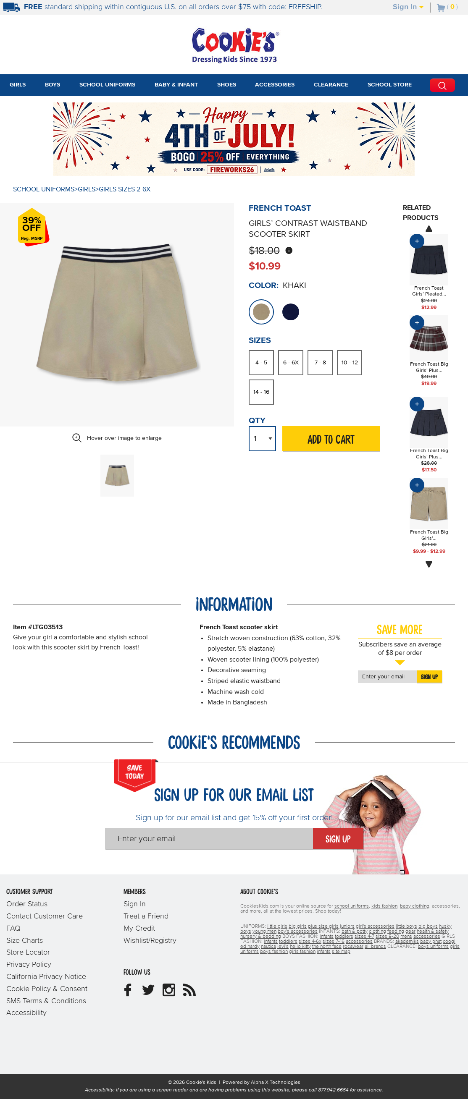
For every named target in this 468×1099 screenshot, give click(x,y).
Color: (264, 285)
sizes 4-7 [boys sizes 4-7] (364, 936)
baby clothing (414, 906)
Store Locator (28, 952)
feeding (395, 931)
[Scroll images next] (428, 564)
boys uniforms (433, 946)
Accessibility (26, 1013)
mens (406, 936)
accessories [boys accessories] (426, 936)
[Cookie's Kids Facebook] (127, 993)
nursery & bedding (260, 936)
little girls (277, 926)
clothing (377, 931)
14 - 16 (261, 392)
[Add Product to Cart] (417, 241)
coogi (449, 941)
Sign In (408, 7)
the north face (327, 946)
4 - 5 (261, 363)
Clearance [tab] (331, 85)
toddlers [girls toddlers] (288, 941)
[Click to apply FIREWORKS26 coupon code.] (230, 168)
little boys (406, 926)
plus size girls (323, 926)
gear (410, 931)
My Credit (139, 928)
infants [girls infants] (271, 941)
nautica (268, 946)
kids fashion (384, 906)
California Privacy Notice (46, 977)
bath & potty (355, 931)
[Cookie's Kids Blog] (189, 993)
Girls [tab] (18, 85)
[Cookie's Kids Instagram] (169, 993)
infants (324, 951)
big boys (428, 926)
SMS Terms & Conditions (46, 1001)
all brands (375, 946)
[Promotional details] (272, 170)
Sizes (260, 340)
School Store (390, 85)
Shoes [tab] (226, 85)
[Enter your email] (209, 838)
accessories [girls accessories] (359, 941)
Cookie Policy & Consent (46, 989)
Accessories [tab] (274, 85)
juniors (347, 926)
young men (264, 931)
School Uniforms (43, 189)
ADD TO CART (331, 440)
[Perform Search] (442, 85)
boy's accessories (298, 931)
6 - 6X (291, 363)
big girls (298, 926)
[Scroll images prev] (428, 228)
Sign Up (429, 677)
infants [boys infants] (327, 936)
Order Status (26, 904)
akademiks (407, 941)
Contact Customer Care (44, 916)
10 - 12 (350, 363)
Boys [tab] (52, 85)
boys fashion (274, 951)
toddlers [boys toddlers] (344, 936)
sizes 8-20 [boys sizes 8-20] (387, 936)
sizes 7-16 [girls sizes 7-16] (333, 941)
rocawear (353, 946)
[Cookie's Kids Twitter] (148, 993)
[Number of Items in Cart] (447, 6)
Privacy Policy (28, 964)
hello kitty (300, 946)
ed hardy (250, 946)
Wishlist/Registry (150, 941)
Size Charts (24, 941)
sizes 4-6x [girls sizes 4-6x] (310, 941)
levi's (283, 946)
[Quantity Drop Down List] (262, 438)
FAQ (13, 928)
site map (341, 951)
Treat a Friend (146, 916)
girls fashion (302, 951)
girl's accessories (375, 926)
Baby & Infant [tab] (176, 85)
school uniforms (351, 906)
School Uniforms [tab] (107, 85)
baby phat (431, 941)
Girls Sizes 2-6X (124, 189)
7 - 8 (320, 363)
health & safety (433, 931)
